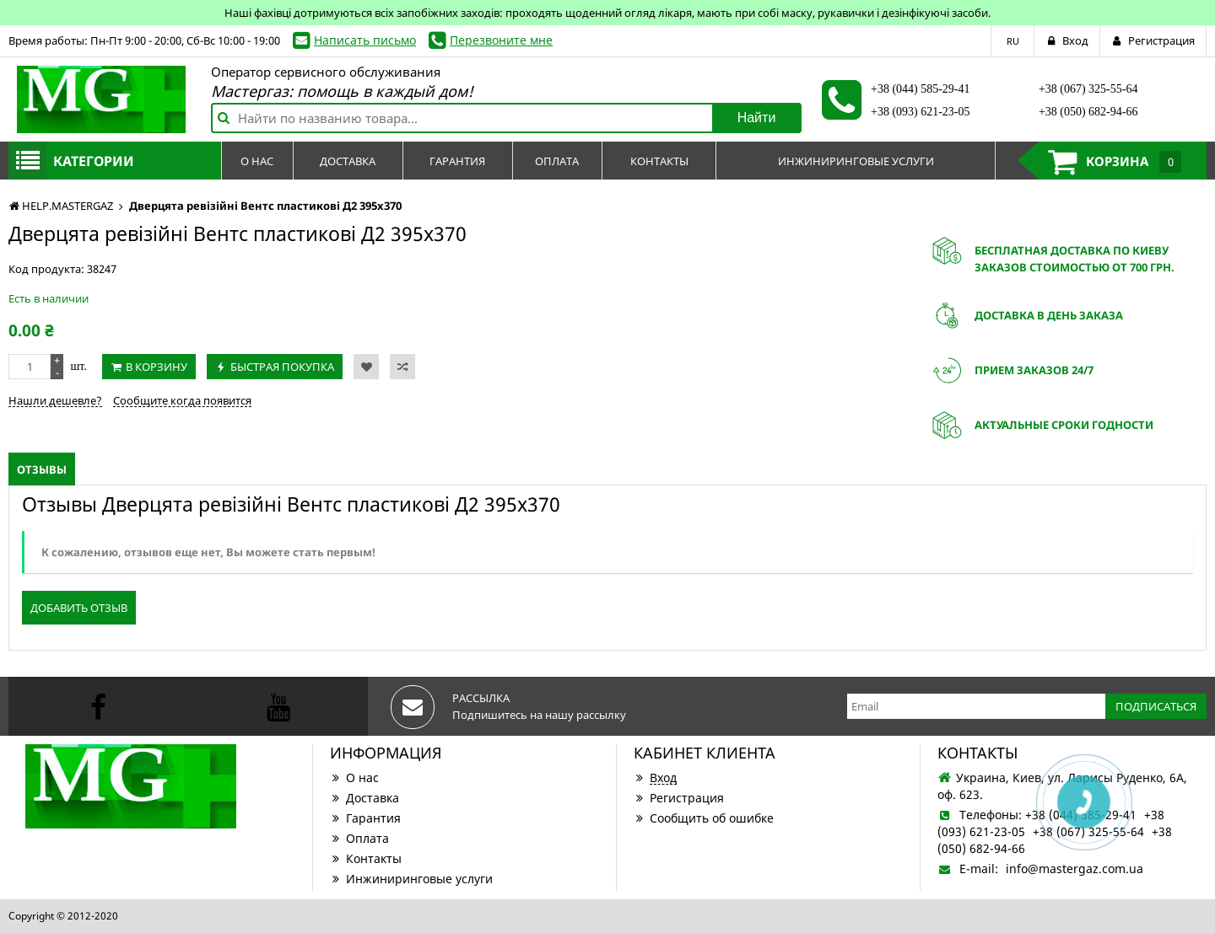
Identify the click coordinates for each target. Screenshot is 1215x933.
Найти (756, 117)
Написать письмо (365, 40)
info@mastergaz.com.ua (1074, 869)
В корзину (156, 366)
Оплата (359, 838)
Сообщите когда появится (182, 400)
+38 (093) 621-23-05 (920, 111)
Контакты (366, 858)
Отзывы (42, 469)
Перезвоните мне (501, 40)
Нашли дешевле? (55, 400)
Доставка (364, 798)
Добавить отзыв (78, 607)
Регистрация (679, 798)
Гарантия (365, 818)
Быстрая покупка (282, 366)
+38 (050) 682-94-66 (1088, 111)
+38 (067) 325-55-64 (1088, 89)
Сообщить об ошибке (704, 818)
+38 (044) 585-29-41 (920, 89)
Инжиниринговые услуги (411, 879)
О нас (354, 777)
